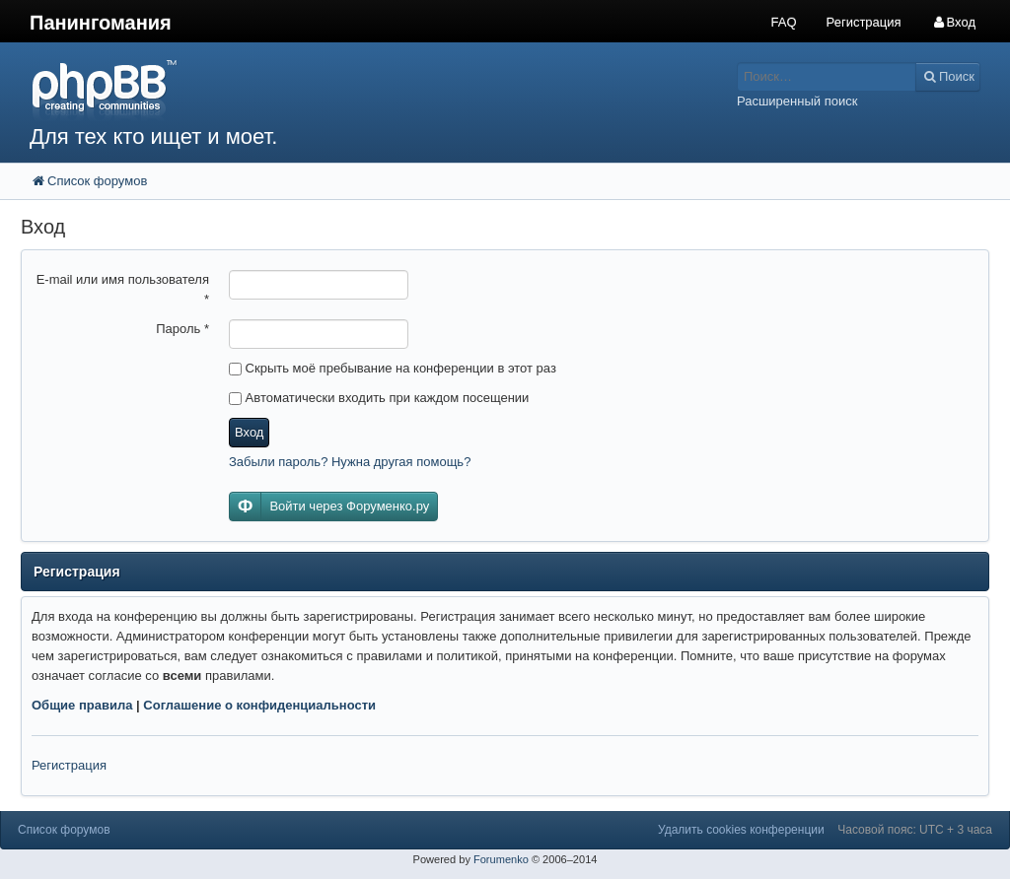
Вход (249, 432)
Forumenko (501, 859)
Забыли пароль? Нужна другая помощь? (349, 461)
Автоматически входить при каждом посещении (379, 397)
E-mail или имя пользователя (122, 289)
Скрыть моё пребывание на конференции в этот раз (392, 368)
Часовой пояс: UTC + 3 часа (914, 830)
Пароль (182, 328)
